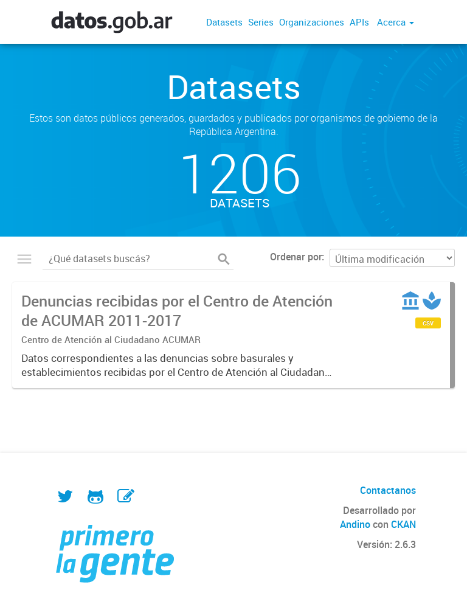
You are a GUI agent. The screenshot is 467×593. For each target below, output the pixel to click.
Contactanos (388, 490)
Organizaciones (311, 22)
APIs (359, 22)
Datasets (224, 22)
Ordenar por (296, 257)
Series (261, 22)
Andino (355, 524)
